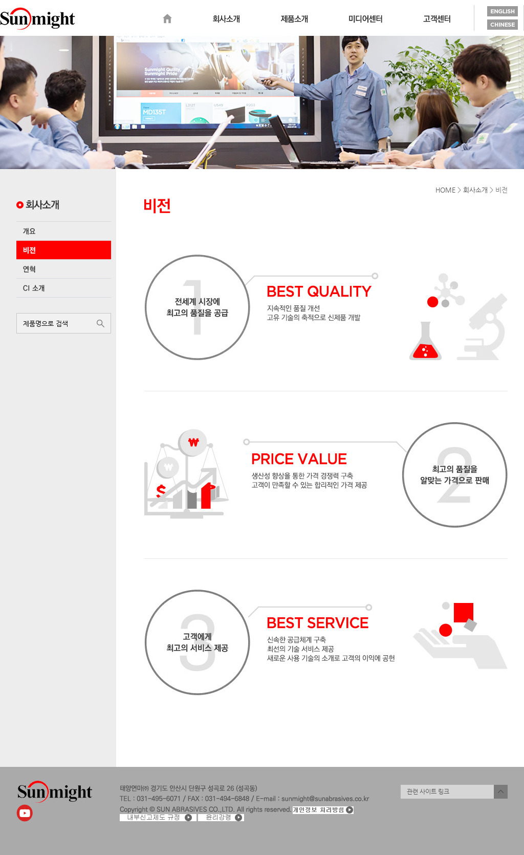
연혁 (63, 269)
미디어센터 (365, 19)
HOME (445, 190)
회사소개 (226, 19)
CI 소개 (63, 288)
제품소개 (294, 19)
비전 (63, 250)
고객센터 (436, 19)
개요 (63, 231)
